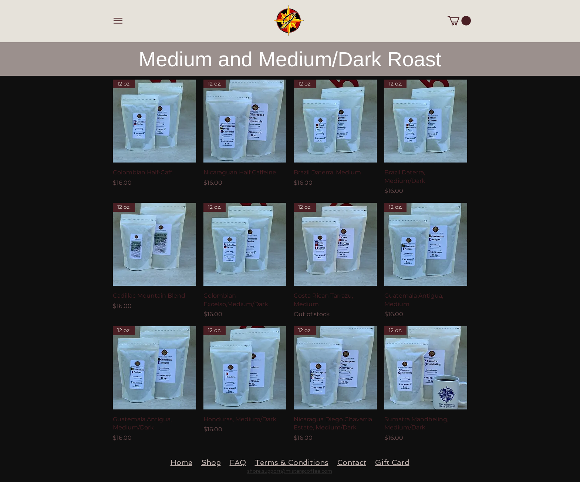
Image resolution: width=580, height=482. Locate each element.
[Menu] (118, 20)
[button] (459, 21)
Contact (351, 462)
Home (181, 462)
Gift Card (392, 462)
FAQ (238, 462)
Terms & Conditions (291, 462)
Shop (211, 462)
